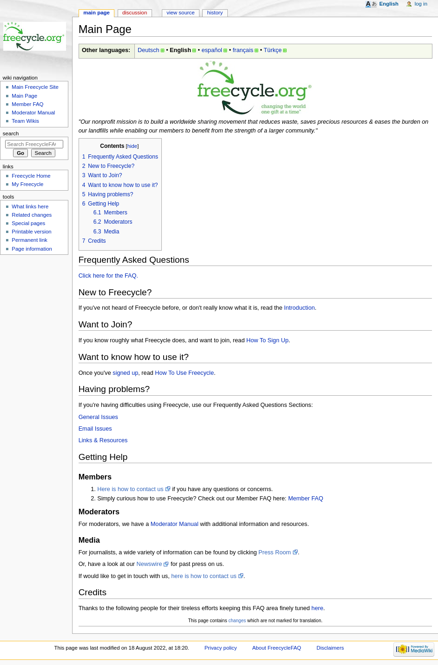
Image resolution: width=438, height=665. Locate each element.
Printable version (31, 231)
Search (11, 133)
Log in (421, 4)
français (242, 50)
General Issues (98, 417)
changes (237, 620)
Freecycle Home (31, 176)
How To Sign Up (267, 340)
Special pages (28, 223)
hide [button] (132, 146)
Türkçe (273, 50)
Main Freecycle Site (35, 87)
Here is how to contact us (130, 489)
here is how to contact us (203, 576)
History (215, 12)
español (211, 50)
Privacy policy (221, 648)
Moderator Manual (175, 524)
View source (180, 12)
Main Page (24, 96)
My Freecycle (27, 184)
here (317, 608)
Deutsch (148, 50)
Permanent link (29, 240)
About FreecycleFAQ (276, 648)
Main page (96, 12)
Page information (32, 249)
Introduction (299, 308)
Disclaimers (330, 648)
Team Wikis (25, 121)
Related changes (32, 215)
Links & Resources (103, 440)
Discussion (134, 12)
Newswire (149, 564)
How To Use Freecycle (184, 373)
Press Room (275, 552)
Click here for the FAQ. (108, 276)
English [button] (388, 4)
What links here (30, 206)
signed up (125, 373)
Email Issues (95, 429)
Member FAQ (305, 498)
